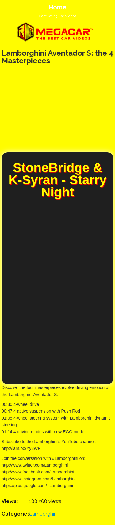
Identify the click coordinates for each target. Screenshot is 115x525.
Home (58, 7)
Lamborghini (43, 514)
